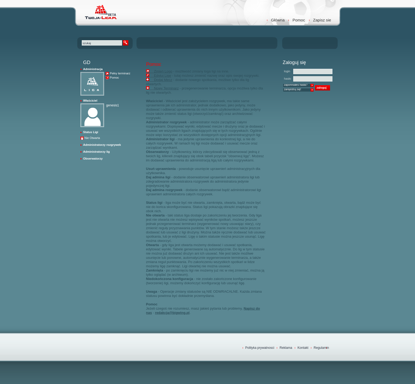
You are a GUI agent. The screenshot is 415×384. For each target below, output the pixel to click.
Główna (278, 20)
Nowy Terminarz (164, 88)
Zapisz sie (322, 20)
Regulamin (321, 348)
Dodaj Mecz (160, 80)
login (287, 71)
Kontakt (302, 348)
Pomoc (298, 20)
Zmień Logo (160, 71)
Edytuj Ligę (160, 76)
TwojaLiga (100, 12)
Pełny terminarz (120, 73)
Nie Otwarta (92, 137)
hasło (287, 78)
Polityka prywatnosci (259, 348)
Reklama (285, 348)
